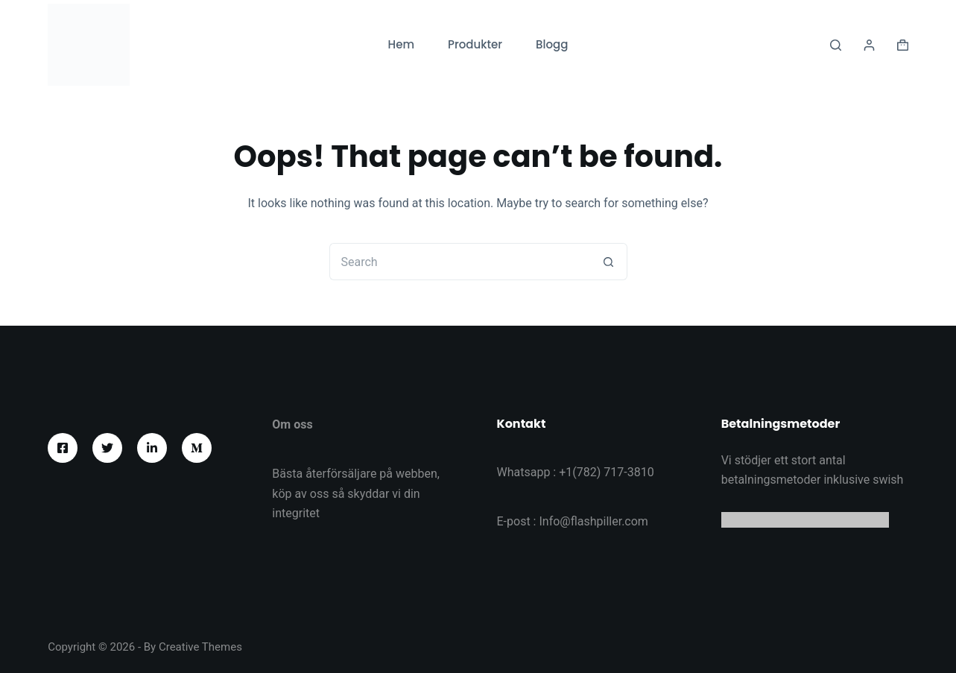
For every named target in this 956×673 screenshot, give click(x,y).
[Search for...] (459, 261)
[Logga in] (869, 45)
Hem (401, 44)
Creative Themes (200, 647)
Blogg (552, 44)
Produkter (475, 44)
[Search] (835, 45)
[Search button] (608, 261)
